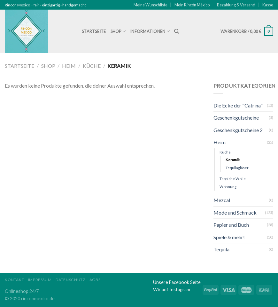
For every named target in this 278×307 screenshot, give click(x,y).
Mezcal (221, 200)
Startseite (94, 31)
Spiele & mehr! (229, 237)
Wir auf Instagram (171, 289)
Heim (69, 66)
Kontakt (14, 279)
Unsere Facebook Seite (177, 282)
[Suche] (176, 31)
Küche (92, 66)
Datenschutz (71, 279)
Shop (118, 31)
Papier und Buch (231, 225)
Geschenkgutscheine (236, 117)
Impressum (40, 279)
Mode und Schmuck (235, 212)
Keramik (233, 160)
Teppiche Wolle (233, 179)
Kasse (267, 4)
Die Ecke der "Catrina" (238, 105)
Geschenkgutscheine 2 (238, 130)
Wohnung (228, 187)
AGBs (94, 279)
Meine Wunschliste (150, 4)
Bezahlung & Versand (236, 4)
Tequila (221, 249)
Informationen (150, 31)
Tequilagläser (237, 168)
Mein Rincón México (192, 4)
